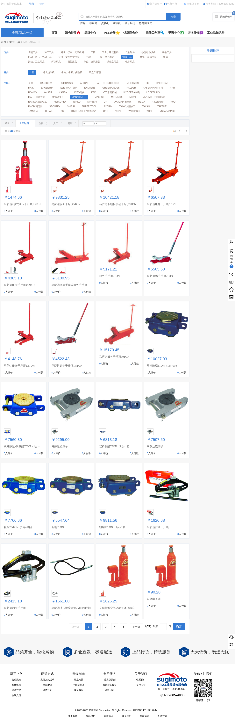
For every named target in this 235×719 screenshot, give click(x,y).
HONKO (32, 92)
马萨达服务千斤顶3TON (161, 204)
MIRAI (132, 97)
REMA (141, 101)
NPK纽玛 (92, 101)
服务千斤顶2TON (109, 276)
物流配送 (47, 685)
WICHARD (133, 111)
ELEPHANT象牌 (68, 87)
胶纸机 (117, 23)
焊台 (82, 23)
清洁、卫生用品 (36, 61)
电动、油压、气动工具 (40, 57)
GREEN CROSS (111, 87)
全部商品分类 (22, 33)
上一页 (75, 626)
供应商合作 (130, 32)
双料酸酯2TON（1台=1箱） (115, 446)
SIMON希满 (67, 83)
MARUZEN (57, 97)
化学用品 (130, 61)
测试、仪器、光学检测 (72, 52)
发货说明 (47, 690)
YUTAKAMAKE (167, 111)
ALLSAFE (85, 83)
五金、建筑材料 (110, 52)
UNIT (106, 111)
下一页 (136, 626)
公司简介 (144, 716)
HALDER (131, 87)
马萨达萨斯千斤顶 (158, 527)
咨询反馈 (193, 32)
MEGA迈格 (117, 97)
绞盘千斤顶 (95, 72)
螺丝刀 (93, 23)
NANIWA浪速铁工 (37, 101)
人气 (55, 123)
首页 (54, 32)
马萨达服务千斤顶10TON (114, 356)
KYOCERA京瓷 (132, 92)
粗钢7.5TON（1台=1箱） (18, 527)
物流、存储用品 (148, 57)
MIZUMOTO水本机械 (154, 97)
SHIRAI (71, 106)
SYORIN (107, 106)
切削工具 (33, 52)
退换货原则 (110, 679)
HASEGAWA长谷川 (153, 87)
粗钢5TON (58, 527)
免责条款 (72, 716)
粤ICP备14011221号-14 (145, 710)
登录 (31, 3)
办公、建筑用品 (92, 61)
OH (105, 101)
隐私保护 (90, 716)
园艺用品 (72, 61)
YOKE (149, 111)
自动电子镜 (153, 599)
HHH (172, 87)
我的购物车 (226, 16)
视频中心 (174, 32)
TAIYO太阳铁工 (127, 106)
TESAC (49, 111)
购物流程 (16, 685)
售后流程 (16, 679)
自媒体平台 (193, 3)
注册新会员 (78, 685)
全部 (30, 83)
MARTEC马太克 (36, 97)
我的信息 (154, 3)
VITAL (118, 111)
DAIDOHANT (163, 83)
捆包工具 (14, 42)
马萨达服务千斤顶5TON (66, 204)
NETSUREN (60, 101)
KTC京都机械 (110, 92)
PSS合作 (110, 32)
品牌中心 (90, 32)
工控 (93, 52)
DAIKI (31, 87)
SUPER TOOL (89, 106)
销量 (7, 123)
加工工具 (49, 52)
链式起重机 (48, 72)
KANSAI (63, 92)
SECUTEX (54, 106)
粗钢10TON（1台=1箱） (113, 527)
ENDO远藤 (90, 87)
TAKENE (162, 106)
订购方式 (16, 690)
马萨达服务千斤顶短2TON (19, 285)
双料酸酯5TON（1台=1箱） (163, 365)
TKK (61, 111)
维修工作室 (153, 32)
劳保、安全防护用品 (68, 57)
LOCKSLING (153, 92)
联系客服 (78, 690)
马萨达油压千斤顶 (15, 608)
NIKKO (77, 101)
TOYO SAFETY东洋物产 (83, 111)
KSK (93, 92)
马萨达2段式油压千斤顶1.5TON (22, 204)
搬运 (165, 57)
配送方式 (162, 716)
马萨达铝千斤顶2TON (160, 276)
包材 (88, 57)
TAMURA (33, 111)
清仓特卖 (71, 32)
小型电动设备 (148, 52)
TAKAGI (146, 106)
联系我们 (141, 679)
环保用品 (56, 61)
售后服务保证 (110, 685)
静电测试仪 (145, 23)
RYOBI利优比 (35, 106)
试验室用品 (112, 61)
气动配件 (130, 52)
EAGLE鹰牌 (47, 87)
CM (147, 83)
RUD (172, 101)
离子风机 (130, 23)
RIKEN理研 (158, 101)
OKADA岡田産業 (123, 101)
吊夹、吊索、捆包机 (71, 72)
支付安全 (141, 685)
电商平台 (172, 3)
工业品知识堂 (215, 32)
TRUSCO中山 (47, 83)
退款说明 (109, 690)
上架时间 (24, 123)
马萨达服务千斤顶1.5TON (19, 365)
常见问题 (78, 679)
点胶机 (105, 23)
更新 (70, 123)
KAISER (48, 92)
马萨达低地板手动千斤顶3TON (117, 204)
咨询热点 (108, 716)
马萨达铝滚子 (60, 446)
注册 (41, 3)
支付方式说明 (47, 679)
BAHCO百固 (132, 83)
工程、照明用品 (106, 57)
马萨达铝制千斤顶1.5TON (67, 365)
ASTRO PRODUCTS (108, 83)
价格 (41, 123)
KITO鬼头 (79, 92)
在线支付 (16, 695)
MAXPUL (99, 97)
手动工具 (167, 52)
